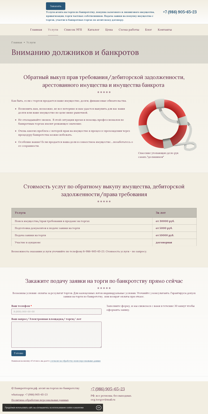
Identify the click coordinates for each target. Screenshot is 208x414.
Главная (36, 29)
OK (98, 408)
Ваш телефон (20, 305)
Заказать (55, 6)
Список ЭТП (73, 29)
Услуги (53, 29)
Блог (148, 29)
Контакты (165, 29)
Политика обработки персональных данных (40, 400)
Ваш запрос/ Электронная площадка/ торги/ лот (46, 319)
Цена (109, 29)
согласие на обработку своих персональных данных (75, 361)
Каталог (93, 29)
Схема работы (129, 29)
